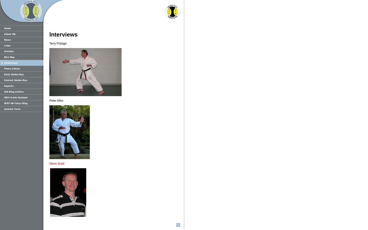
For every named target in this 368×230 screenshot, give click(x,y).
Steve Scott (56, 163)
